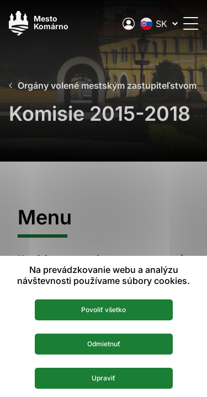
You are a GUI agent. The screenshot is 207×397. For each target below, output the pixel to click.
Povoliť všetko (103, 309)
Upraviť (103, 378)
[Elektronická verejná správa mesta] (129, 24)
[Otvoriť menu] (190, 23)
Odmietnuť (103, 344)
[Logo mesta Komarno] (38, 23)
